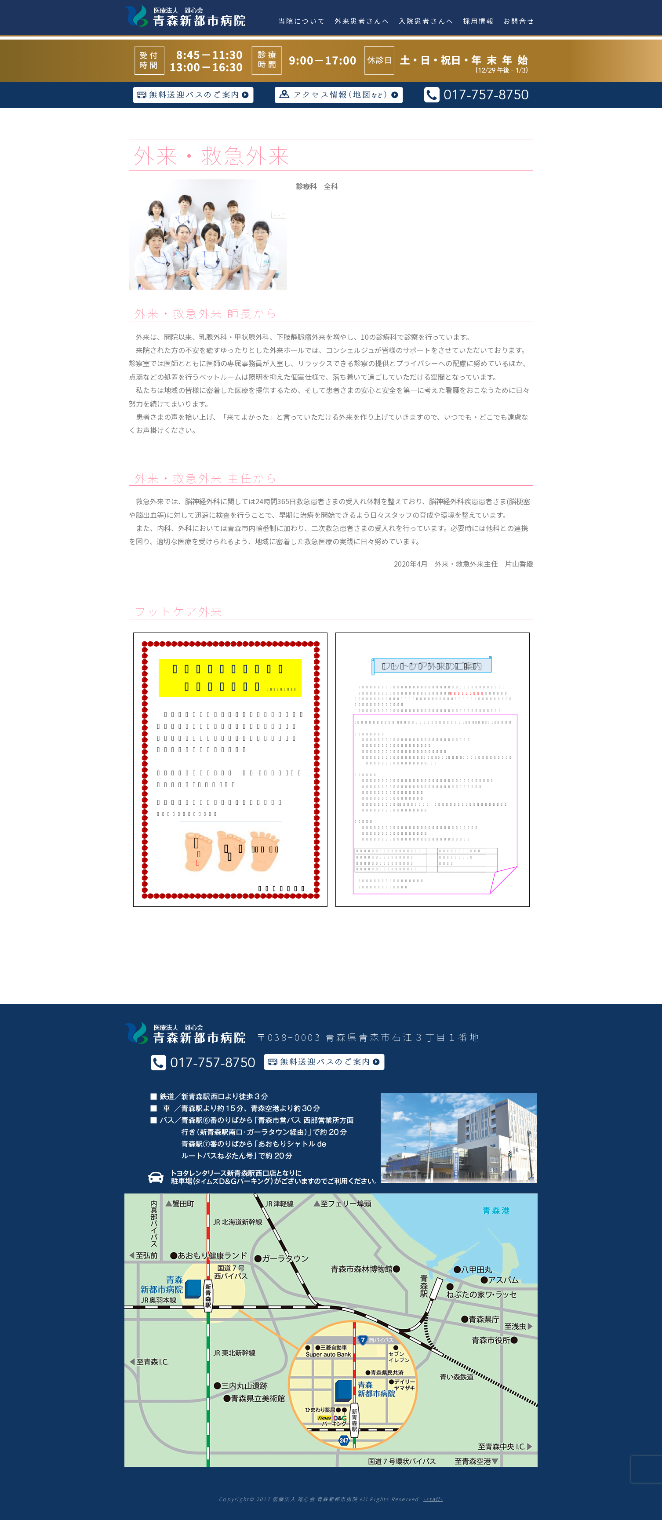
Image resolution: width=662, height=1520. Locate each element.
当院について (302, 20)
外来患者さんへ (362, 20)
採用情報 (479, 20)
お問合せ (519, 20)
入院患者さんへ (426, 20)
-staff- (433, 1498)
